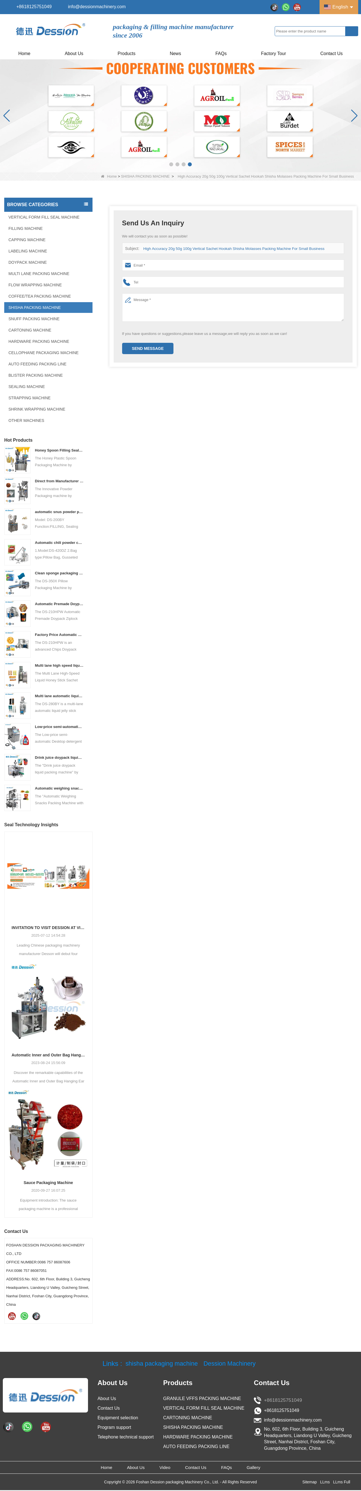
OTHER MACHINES (26, 420)
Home (24, 53)
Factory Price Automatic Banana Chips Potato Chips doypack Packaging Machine (59, 635)
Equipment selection (118, 1417)
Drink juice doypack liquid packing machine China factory (59, 757)
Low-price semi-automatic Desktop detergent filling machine (59, 727)
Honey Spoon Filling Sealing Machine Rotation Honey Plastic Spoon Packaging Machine (59, 450)
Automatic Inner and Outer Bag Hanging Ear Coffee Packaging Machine (48, 1055)
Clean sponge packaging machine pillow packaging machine (59, 573)
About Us (74, 53)
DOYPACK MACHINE (27, 262)
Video (162, 1467)
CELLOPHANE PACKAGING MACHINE (43, 352)
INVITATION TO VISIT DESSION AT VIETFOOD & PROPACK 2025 (48, 927)
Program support (114, 1427)
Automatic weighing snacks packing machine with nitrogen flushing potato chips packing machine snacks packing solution (59, 788)
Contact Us (331, 53)
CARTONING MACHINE (29, 330)
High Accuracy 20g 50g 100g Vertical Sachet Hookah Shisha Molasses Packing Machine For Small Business (231, 249)
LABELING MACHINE (27, 251)
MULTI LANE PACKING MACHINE (38, 273)
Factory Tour (273, 53)
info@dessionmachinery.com (97, 6)
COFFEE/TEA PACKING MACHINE (39, 296)
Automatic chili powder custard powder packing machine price (59, 542)
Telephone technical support (126, 1437)
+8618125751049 (34, 6)
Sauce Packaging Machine (48, 1182)
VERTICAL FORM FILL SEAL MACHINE (44, 217)
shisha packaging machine (159, 1363)
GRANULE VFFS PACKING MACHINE (202, 1398)
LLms (325, 1483)
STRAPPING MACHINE (29, 398)
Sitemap (309, 1483)
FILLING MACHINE (25, 228)
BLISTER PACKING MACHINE (35, 375)
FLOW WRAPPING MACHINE (35, 285)
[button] (171, 164)
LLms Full (341, 1483)
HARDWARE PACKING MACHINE (38, 341)
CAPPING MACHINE (26, 239)
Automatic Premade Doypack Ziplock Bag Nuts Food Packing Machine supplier (59, 604)
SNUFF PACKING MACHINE (34, 319)
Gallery (269, 1467)
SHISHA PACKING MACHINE (145, 176)
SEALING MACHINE (26, 386)
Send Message (148, 348)
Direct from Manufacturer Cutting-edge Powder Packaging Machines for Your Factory (59, 481)
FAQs (221, 53)
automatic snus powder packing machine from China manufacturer (59, 512)
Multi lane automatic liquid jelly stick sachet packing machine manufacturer (59, 696)
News (175, 53)
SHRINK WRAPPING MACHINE (36, 409)
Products (126, 53)
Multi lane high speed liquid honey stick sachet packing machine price (59, 665)
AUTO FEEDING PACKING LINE (37, 364)
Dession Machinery (233, 1363)
